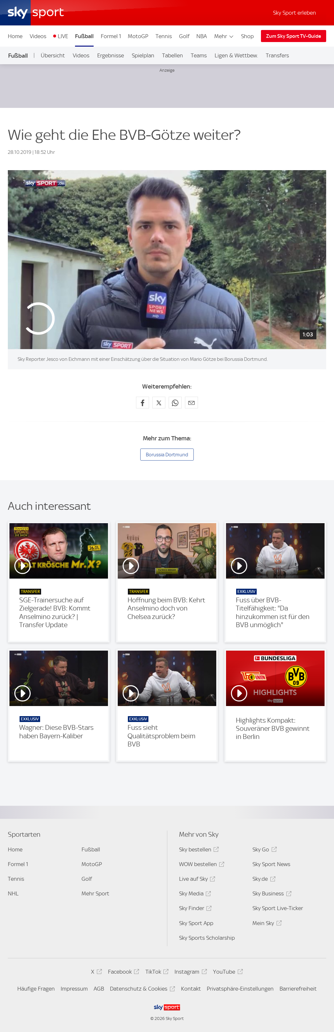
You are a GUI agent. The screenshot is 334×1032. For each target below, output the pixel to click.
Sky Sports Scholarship (207, 938)
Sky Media (194, 894)
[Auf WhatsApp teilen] (175, 402)
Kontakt (191, 988)
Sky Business (270, 894)
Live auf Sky (196, 880)
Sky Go (263, 850)
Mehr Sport (95, 893)
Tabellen (172, 55)
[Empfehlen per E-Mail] (191, 402)
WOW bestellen (200, 865)
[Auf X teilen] (158, 402)
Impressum (74, 988)
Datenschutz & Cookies (141, 989)
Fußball (84, 36)
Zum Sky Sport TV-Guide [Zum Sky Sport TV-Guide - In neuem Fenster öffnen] (293, 36)
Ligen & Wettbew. (236, 55)
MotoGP (138, 36)
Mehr (224, 36)
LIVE (63, 36)
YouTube (227, 972)
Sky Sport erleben (294, 12)
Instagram (190, 972)
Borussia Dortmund (167, 455)
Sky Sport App (196, 923)
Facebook (122, 972)
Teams (199, 55)
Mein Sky (266, 924)
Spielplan (143, 55)
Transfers (277, 55)
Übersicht (53, 55)
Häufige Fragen (36, 988)
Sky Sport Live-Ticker (277, 908)
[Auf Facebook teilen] (142, 402)
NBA (201, 36)
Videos (38, 36)
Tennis (164, 36)
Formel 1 (111, 36)
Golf (184, 36)
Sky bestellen (198, 850)
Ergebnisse (110, 55)
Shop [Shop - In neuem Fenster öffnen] (247, 36)
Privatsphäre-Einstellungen (240, 988)
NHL (13, 893)
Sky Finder (194, 909)
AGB (99, 988)
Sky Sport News (271, 864)
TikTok (156, 972)
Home (15, 36)
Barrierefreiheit (298, 988)
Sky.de (262, 880)
